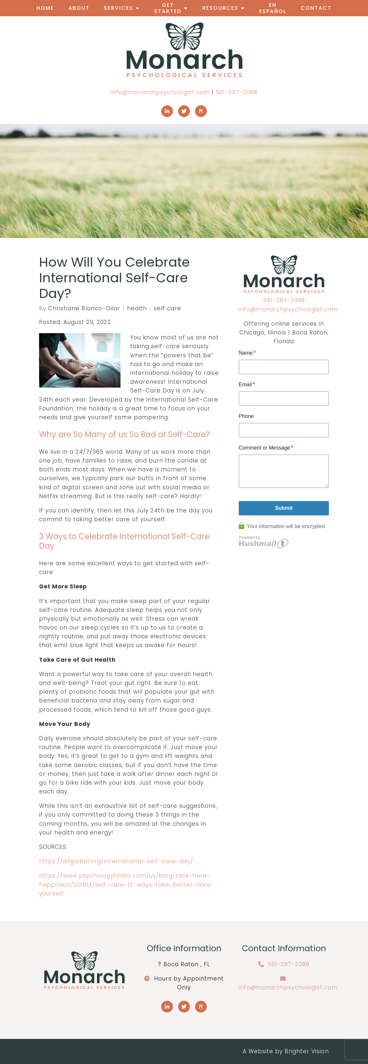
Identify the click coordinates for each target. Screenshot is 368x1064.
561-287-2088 (236, 92)
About (79, 8)
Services (118, 8)
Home (45, 8)
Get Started (167, 8)
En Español (272, 8)
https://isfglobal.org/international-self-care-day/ (116, 861)
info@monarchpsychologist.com (160, 92)
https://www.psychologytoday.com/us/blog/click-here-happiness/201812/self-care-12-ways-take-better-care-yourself (126, 884)
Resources (220, 8)
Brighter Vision (307, 1051)
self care (167, 308)
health (137, 308)
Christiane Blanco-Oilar (84, 308)
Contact (316, 8)
